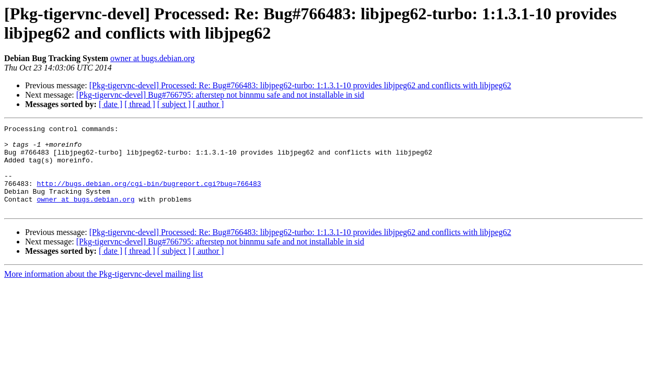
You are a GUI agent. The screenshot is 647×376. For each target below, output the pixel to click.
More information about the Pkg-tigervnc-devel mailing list (103, 291)
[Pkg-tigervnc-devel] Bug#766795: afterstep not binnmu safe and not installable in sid (220, 94)
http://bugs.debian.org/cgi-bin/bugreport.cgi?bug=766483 (149, 196)
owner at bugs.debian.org (152, 58)
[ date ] (110, 104)
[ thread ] (139, 104)
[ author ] (208, 104)
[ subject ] (174, 104)
